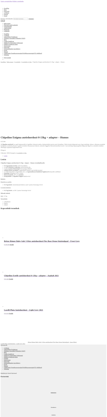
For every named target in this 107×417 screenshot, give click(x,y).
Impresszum (7, 46)
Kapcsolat (6, 11)
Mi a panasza (4, 403)
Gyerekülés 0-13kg (26, 62)
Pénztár (6, 14)
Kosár (5, 16)
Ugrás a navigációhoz (6, 1)
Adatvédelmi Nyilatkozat (10, 37)
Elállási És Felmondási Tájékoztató (13, 43)
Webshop (6, 55)
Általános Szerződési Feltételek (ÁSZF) (14, 38)
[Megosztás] (3, 414)
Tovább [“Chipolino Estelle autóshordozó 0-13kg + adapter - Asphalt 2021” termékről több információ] (11, 212)
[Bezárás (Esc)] (1, 414)
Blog (5, 10)
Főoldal (6, 291)
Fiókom (6, 406)
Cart (5, 411)
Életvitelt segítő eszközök (11, 25)
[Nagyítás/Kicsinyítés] (6, 414)
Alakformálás (7, 28)
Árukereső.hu (53, 325)
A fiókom (6, 13)
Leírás (5, 89)
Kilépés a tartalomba (18, 1)
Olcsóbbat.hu (53, 340)
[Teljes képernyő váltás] (4, 414)
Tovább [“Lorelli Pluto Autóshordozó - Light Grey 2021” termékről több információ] (11, 246)
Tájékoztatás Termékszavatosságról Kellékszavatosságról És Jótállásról (23, 53)
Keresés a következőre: (7, 19)
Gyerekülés (17, 62)
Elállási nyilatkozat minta (11, 44)
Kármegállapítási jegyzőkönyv (12, 49)
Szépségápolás (8, 26)
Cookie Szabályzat (9, 41)
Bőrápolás (6, 29)
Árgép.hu (54, 347)
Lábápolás (6, 31)
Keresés (31, 19)
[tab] (55, 89)
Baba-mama (7, 23)
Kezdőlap (6, 8)
